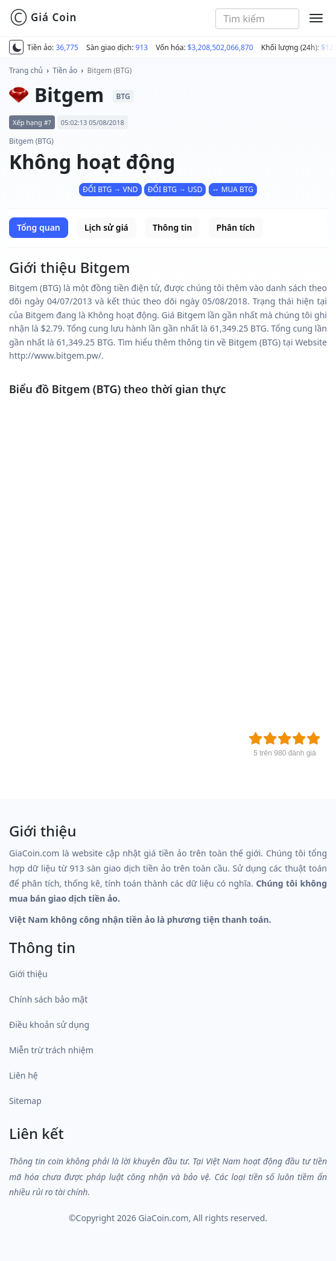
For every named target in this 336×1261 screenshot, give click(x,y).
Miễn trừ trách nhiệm (51, 1050)
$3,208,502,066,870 (220, 47)
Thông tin (172, 227)
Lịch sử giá (106, 227)
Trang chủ (26, 70)
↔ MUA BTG (232, 189)
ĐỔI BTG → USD (175, 189)
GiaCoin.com (163, 1218)
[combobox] (257, 18)
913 (142, 47)
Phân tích (236, 227)
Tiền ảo (64, 70)
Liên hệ (23, 1075)
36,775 (66, 47)
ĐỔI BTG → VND (110, 189)
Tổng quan (38, 227)
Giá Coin (43, 17)
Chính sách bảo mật (48, 999)
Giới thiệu (28, 974)
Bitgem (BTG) (109, 70)
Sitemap (25, 1100)
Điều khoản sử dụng (49, 1024)
